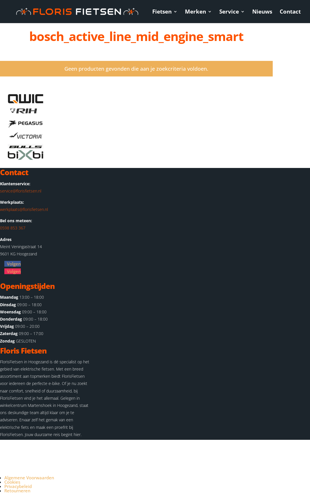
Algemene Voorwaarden (29, 477)
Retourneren (17, 490)
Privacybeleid (18, 486)
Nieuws (262, 12)
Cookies (12, 482)
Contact (290, 12)
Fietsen (162, 12)
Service (229, 12)
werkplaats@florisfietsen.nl (24, 209)
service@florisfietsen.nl (20, 191)
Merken (195, 12)
